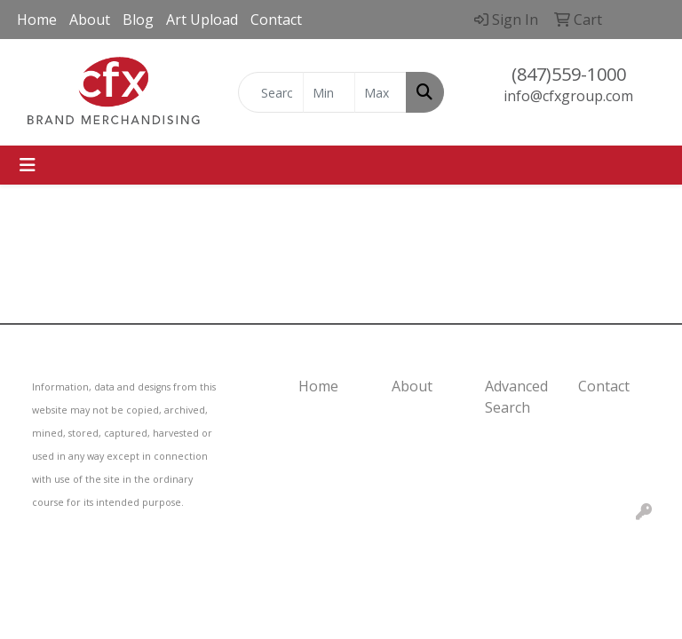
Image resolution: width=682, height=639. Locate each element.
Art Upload (202, 19)
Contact (276, 19)
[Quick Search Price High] (380, 92)
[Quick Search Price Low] (329, 92)
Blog (138, 19)
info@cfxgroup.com (568, 96)
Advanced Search (516, 396)
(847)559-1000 (569, 74)
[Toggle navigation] (27, 165)
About (89, 19)
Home (37, 19)
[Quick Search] (271, 92)
